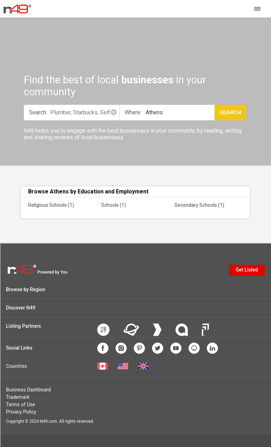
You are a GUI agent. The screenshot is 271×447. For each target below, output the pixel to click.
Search (230, 112)
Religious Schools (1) (51, 205)
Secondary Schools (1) (199, 205)
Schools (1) (113, 205)
